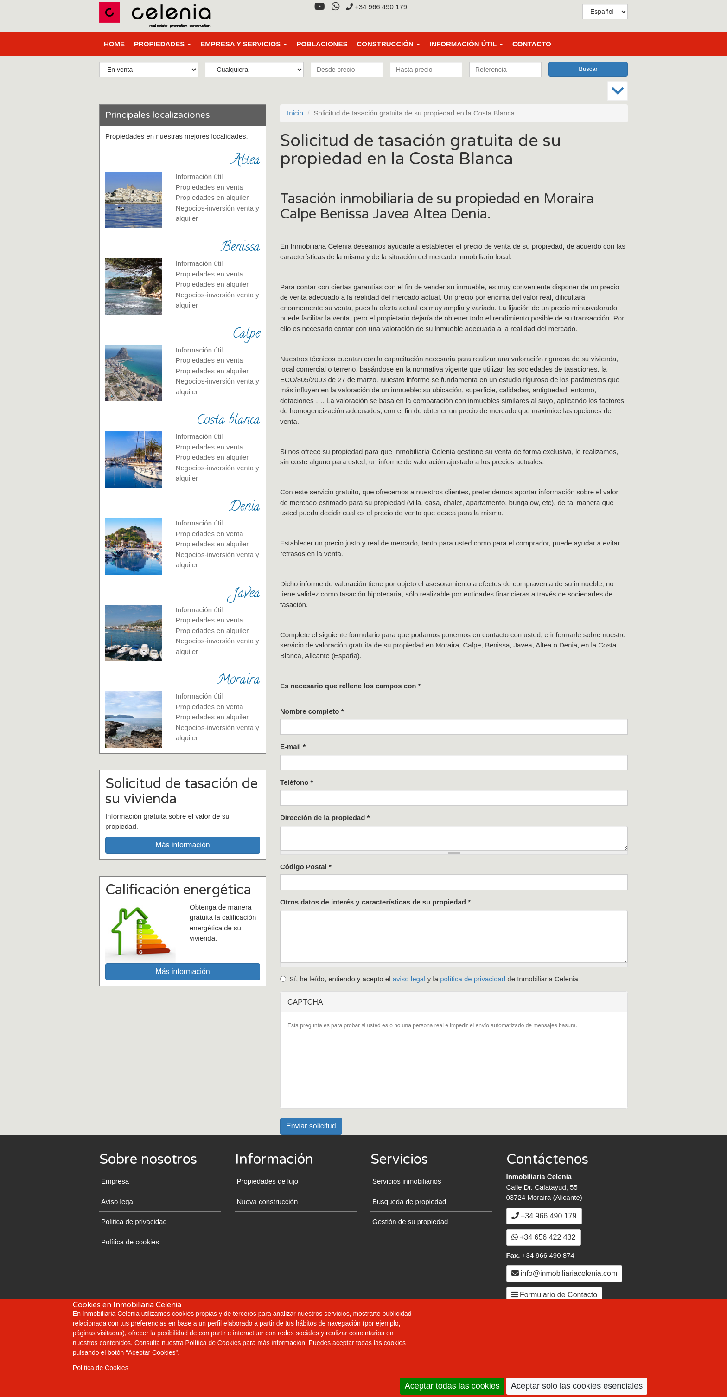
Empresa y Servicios (243, 44)
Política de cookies (130, 1242)
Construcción (388, 44)
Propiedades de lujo (268, 1181)
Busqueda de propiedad (409, 1201)
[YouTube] (319, 7)
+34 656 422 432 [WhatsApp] (543, 1237)
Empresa (115, 1181)
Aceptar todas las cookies (452, 1386)
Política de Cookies (213, 1342)
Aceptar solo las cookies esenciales (577, 1386)
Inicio (295, 113)
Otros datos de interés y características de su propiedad (375, 902)
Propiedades (162, 44)
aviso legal (409, 979)
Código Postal (306, 867)
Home (114, 44)
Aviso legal (117, 1201)
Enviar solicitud (311, 1126)
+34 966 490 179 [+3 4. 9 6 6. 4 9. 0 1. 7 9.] (376, 7)
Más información (182, 845)
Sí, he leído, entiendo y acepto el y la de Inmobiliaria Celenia (429, 979)
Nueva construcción (267, 1201)
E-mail (293, 746)
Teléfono (296, 782)
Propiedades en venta (209, 187)
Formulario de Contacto (554, 1295)
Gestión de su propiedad (410, 1221)
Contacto (531, 44)
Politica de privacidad (134, 1221)
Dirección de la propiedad (325, 817)
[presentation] (325, 1067)
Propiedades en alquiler (212, 197)
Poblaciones (321, 44)
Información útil (466, 44)
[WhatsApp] (335, 7)
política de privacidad (472, 979)
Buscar (588, 68)
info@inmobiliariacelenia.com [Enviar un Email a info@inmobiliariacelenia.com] (564, 1273)
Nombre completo (312, 711)
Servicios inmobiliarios (406, 1181)
